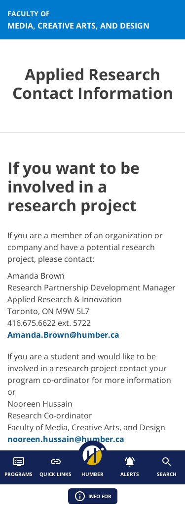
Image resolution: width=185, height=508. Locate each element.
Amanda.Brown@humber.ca (63, 334)
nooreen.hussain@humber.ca (65, 439)
